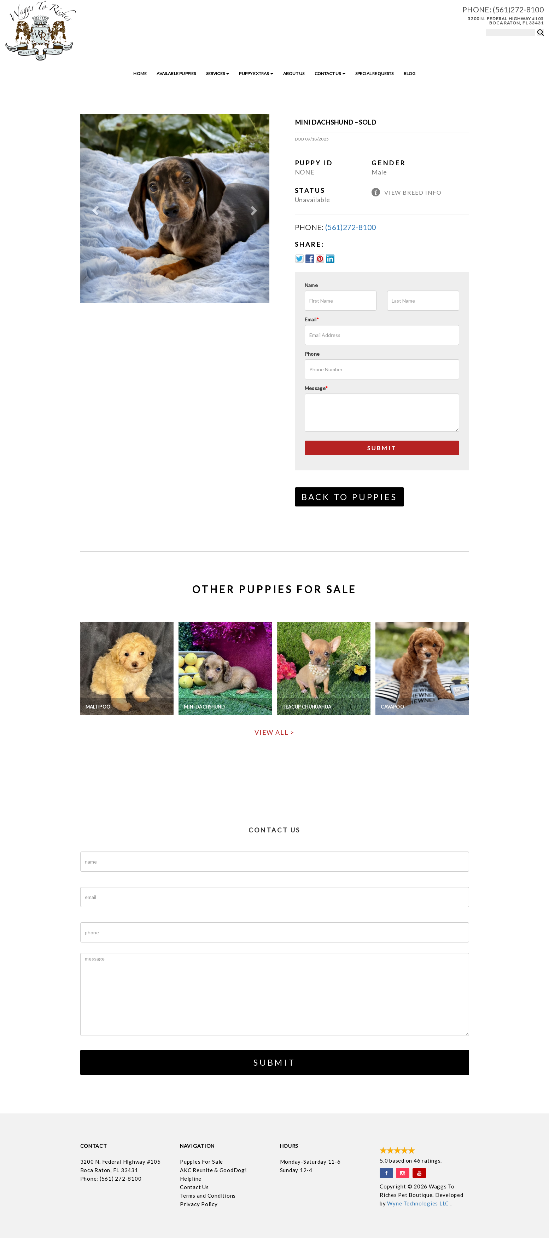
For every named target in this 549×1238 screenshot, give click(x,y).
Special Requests (374, 73)
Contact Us (330, 73)
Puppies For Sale (201, 1161)
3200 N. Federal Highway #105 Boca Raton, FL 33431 (506, 20)
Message (316, 388)
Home (140, 73)
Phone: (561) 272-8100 (111, 1178)
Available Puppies (176, 73)
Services (217, 73)
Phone (312, 354)
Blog (410, 73)
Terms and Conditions (208, 1195)
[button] (94, 208)
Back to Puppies (349, 497)
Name (311, 285)
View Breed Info (413, 192)
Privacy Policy (199, 1204)
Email (312, 319)
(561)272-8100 (518, 9)
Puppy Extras (256, 73)
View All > (274, 732)
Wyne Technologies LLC (418, 1203)
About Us (293, 73)
